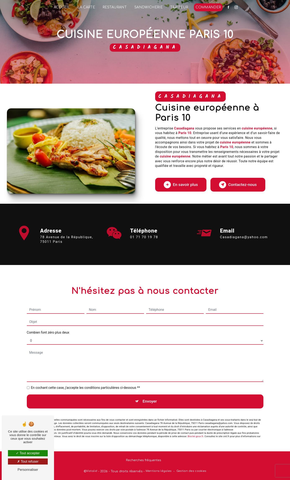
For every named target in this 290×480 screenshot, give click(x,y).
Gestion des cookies (191, 471)
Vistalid (91, 471)
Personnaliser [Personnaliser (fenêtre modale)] (28, 469)
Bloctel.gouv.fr (195, 431)
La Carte (86, 7)
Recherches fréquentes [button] (143, 460)
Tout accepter (28, 453)
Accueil (62, 7)
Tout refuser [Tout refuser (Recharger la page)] (28, 461)
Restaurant (115, 7)
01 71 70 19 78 (144, 242)
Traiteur (179, 7)
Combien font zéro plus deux (48, 328)
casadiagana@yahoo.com (244, 232)
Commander (208, 7)
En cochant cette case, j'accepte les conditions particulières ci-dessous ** (85, 383)
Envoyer (150, 396)
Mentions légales (159, 471)
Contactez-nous (238, 184)
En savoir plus (181, 184)
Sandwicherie (148, 7)
